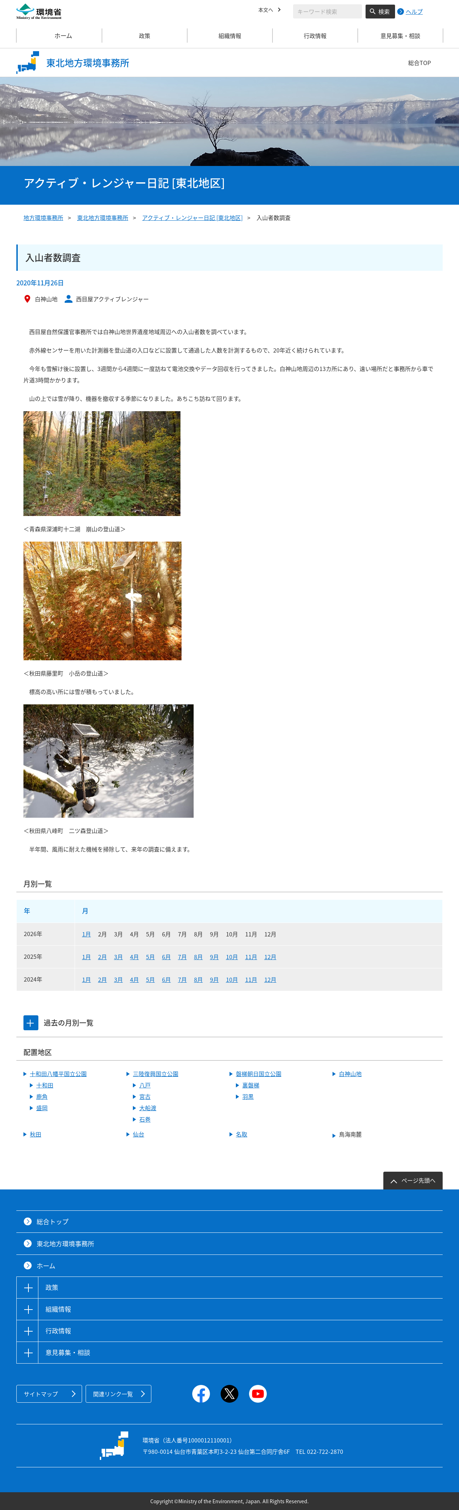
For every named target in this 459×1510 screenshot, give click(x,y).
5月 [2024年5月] (150, 979)
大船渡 (147, 1107)
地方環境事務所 (43, 217)
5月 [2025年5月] (150, 956)
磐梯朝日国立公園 (258, 1073)
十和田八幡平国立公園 (58, 1073)
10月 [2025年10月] (232, 956)
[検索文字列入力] (327, 11)
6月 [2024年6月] (166, 979)
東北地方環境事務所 (102, 217)
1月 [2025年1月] (86, 956)
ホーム (59, 35)
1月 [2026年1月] (86, 934)
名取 (241, 1134)
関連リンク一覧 (113, 1394)
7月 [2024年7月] (182, 979)
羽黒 (248, 1096)
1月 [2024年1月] (86, 979)
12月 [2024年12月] (270, 979)
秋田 (35, 1134)
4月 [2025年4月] (134, 956)
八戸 (145, 1085)
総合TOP (419, 62)
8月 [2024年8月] (198, 979)
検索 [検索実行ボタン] (384, 11)
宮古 (145, 1096)
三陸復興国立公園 (155, 1073)
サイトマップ (41, 1394)
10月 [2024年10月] (232, 979)
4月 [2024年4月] (134, 979)
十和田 (44, 1085)
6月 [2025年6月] (166, 956)
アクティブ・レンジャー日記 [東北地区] (192, 217)
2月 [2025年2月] (102, 956)
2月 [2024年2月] (102, 979)
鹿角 (42, 1096)
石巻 (145, 1119)
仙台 (138, 1134)
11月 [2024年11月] (251, 979)
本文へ (266, 10)
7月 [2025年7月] (182, 956)
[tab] (31, 1023)
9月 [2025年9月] (214, 956)
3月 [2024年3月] (118, 979)
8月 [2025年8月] (198, 956)
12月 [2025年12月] (270, 956)
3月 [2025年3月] (118, 956)
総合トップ (53, 1221)
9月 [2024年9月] (214, 979)
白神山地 (350, 1073)
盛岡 (42, 1107)
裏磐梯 (250, 1085)
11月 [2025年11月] (251, 956)
